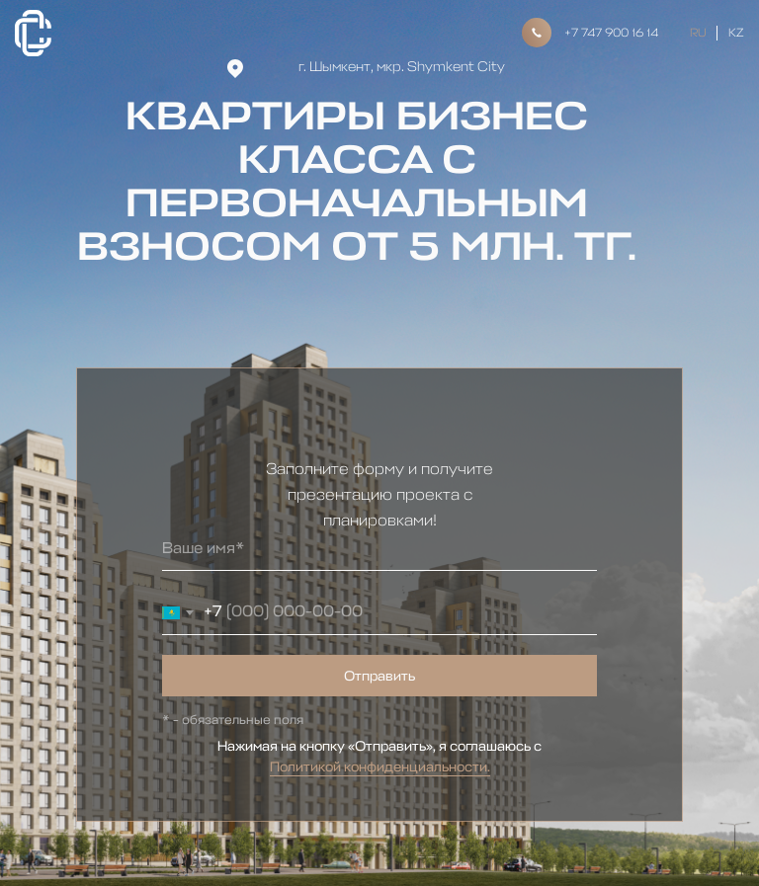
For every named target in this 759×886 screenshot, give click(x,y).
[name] (379, 548)
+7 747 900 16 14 (611, 32)
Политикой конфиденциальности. (380, 767)
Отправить (379, 676)
